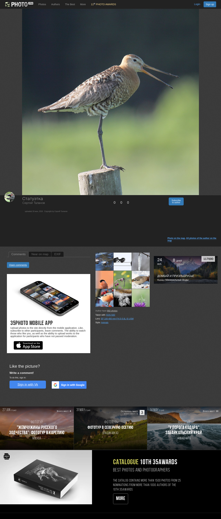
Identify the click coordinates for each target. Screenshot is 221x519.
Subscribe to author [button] (176, 201)
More (120, 498)
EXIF (57, 254)
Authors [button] (55, 4)
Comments (18, 254)
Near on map (39, 254)
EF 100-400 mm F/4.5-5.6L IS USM (117, 319)
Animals (104, 322)
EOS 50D (110, 315)
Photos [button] (42, 4)
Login (197, 4)
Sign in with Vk (28, 384)
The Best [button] (70, 4)
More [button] (83, 4)
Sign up (210, 4)
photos (112, 311)
